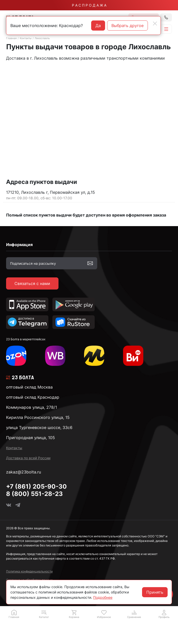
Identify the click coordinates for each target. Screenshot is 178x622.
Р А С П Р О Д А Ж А (89, 5)
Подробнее (102, 597)
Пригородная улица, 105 (30, 437)
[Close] (155, 23)
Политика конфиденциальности (29, 571)
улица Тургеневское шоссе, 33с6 (39, 427)
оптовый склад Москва (29, 387)
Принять (154, 592)
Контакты (26, 38)
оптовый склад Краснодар (32, 397)
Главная (11, 38)
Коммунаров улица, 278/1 (31, 407)
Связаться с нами (32, 283)
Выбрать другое (127, 25)
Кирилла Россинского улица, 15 (38, 417)
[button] (44, 613)
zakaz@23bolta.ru (23, 471)
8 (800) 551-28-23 (34, 493)
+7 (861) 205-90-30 (36, 486)
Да (98, 25)
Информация (19, 244)
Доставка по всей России (28, 458)
